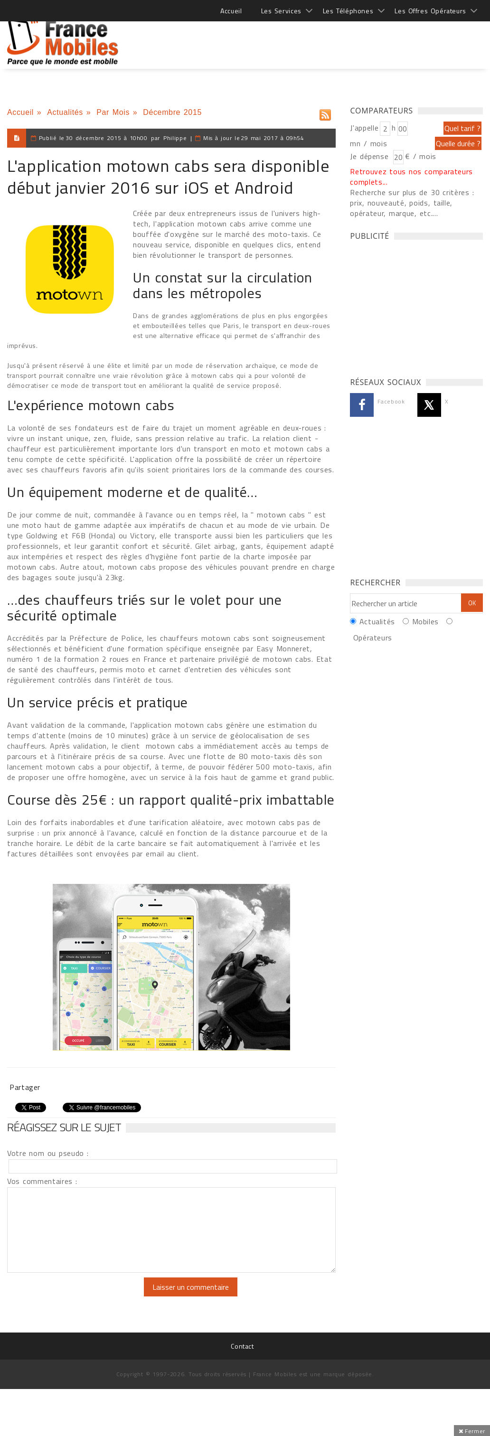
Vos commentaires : (42, 1181)
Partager (24, 1087)
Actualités (65, 112)
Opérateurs (372, 637)
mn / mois (368, 143)
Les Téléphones (348, 11)
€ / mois (420, 156)
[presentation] (86, 1295)
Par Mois (113, 112)
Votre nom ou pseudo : (48, 1153)
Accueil (231, 11)
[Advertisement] (310, 38)
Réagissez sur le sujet (64, 1127)
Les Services (281, 11)
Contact (242, 1346)
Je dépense (370, 156)
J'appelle (364, 127)
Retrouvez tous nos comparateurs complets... (411, 177)
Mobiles (425, 621)
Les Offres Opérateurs (430, 11)
